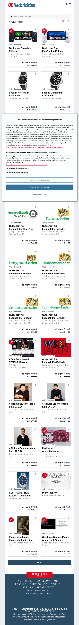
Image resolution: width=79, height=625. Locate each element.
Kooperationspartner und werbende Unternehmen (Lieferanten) (26, 165)
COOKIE (55, 584)
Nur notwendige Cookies (39, 180)
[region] (39, 157)
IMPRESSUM (43, 581)
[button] (63, 21)
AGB (56, 581)
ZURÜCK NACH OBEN (39, 575)
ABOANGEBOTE (45, 587)
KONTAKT (20, 584)
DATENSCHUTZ (38, 584)
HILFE (28, 581)
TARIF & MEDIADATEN (37, 590)
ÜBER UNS (27, 587)
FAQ (19, 581)
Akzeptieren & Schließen (39, 187)
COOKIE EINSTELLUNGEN (37, 594)
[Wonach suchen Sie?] (42, 16)
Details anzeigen (39, 194)
